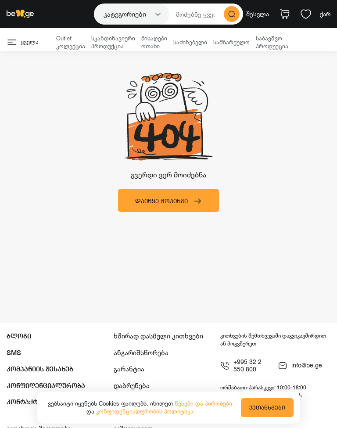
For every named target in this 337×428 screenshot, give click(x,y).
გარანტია (129, 369)
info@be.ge (300, 365)
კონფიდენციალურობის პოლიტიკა (145, 411)
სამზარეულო (231, 42)
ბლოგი (19, 336)
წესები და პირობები (203, 403)
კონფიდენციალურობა (46, 385)
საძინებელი (190, 42)
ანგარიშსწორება (141, 353)
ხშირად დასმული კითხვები (158, 336)
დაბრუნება (132, 385)
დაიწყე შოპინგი (168, 201)
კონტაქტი (24, 402)
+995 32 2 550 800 (241, 365)
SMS (14, 352)
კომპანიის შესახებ (40, 369)
